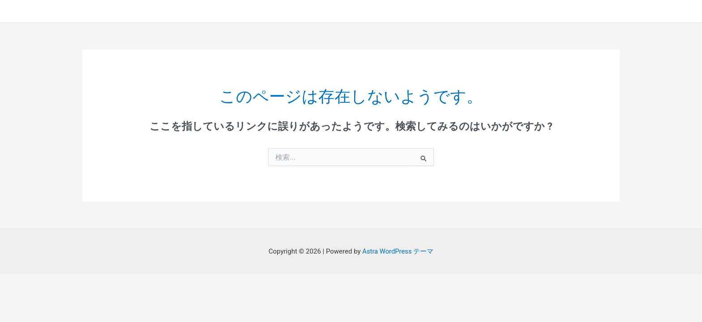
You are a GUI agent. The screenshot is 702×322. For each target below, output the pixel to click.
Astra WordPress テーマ (398, 251)
